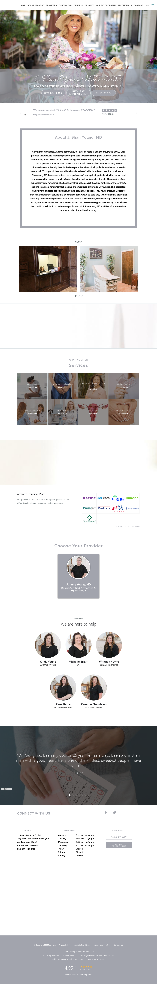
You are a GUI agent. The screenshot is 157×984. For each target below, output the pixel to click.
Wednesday (78, 842)
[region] (78, 763)
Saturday (78, 852)
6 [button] (84, 795)
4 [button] (78, 795)
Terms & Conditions (81, 945)
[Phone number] (119, 837)
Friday (78, 849)
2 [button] (72, 795)
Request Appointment (78, 92)
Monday (78, 835)
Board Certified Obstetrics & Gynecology (78, 589)
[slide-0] (75, 296)
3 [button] (75, 795)
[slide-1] (78, 296)
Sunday (78, 855)
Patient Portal (103, 93)
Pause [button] (25, 115)
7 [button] (87, 795)
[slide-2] (81, 296)
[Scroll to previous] (21, 113)
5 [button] (81, 795)
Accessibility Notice (102, 945)
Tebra (90, 974)
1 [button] (69, 795)
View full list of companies (128, 526)
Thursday (78, 845)
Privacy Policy (64, 945)
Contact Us (118, 945)
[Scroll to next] (135, 113)
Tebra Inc (51, 945)
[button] (153, 5)
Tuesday (78, 838)
